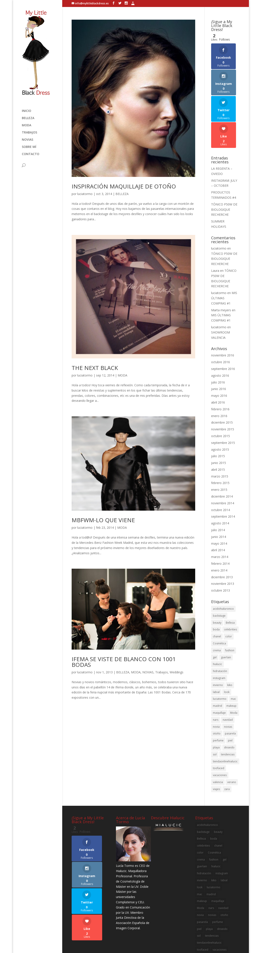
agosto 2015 (220, 408)
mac (233, 658)
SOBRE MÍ (29, 147)
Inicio (26, 111)
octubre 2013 (220, 549)
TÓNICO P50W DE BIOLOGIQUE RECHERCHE (224, 168)
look (226, 651)
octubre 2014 (220, 469)
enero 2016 (219, 375)
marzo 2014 (219, 516)
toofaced (218, 727)
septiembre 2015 (223, 401)
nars (215, 678)
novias (228, 685)
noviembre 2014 (222, 462)
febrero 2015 (220, 442)
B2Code (156, 946)
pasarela (230, 692)
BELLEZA (28, 118)
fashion (229, 609)
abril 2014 (218, 509)
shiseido (229, 706)
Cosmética (219, 602)
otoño (217, 692)
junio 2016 (218, 348)
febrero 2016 (220, 368)
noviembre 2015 (222, 388)
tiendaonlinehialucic (225, 720)
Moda (233, 671)
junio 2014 (218, 495)
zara (227, 748)
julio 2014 (218, 489)
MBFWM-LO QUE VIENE (103, 520)
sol (215, 713)
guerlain (226, 616)
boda (216, 588)
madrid (217, 665)
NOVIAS (27, 140)
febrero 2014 (220, 522)
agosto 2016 (220, 334)
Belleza (230, 581)
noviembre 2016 (222, 314)
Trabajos (29, 132)
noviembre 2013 (222, 543)
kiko (229, 644)
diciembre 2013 (222, 536)
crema (217, 609)
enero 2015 (219, 449)
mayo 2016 (219, 354)
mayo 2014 (219, 502)
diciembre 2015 (222, 381)
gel (215, 616)
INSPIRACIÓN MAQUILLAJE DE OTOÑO (124, 186)
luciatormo (85, 194)
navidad (228, 678)
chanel (217, 595)
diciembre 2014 (222, 455)
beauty (217, 581)
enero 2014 (219, 529)
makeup (231, 665)
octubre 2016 (220, 321)
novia (216, 685)
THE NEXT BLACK (95, 368)
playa (216, 706)
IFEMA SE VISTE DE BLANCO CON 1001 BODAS (124, 662)
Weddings (176, 672)
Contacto (30, 154)
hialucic (217, 623)
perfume (218, 699)
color (228, 595)
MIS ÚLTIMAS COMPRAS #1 (224, 257)
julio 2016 (218, 341)
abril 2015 (218, 428)
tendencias (227, 713)
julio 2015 (218, 415)
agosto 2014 (220, 482)
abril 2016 (218, 361)
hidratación (220, 630)
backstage (219, 574)
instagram (219, 637)
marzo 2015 (219, 435)
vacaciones (220, 734)
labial (216, 651)
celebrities (230, 588)
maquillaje (219, 671)
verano (231, 741)
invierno (218, 644)
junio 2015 (218, 422)
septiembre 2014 (223, 475)
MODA (26, 125)
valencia (218, 741)
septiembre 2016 (223, 327)
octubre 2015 (220, 395)
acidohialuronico (223, 568)
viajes (216, 748)
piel (230, 699)
